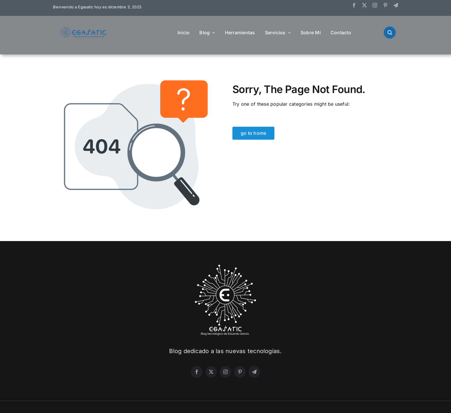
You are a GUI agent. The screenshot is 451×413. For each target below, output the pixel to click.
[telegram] (395, 5)
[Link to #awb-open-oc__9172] (390, 32)
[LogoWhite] (225, 266)
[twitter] (364, 5)
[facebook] (354, 5)
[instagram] (374, 5)
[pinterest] (385, 5)
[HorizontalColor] (83, 28)
